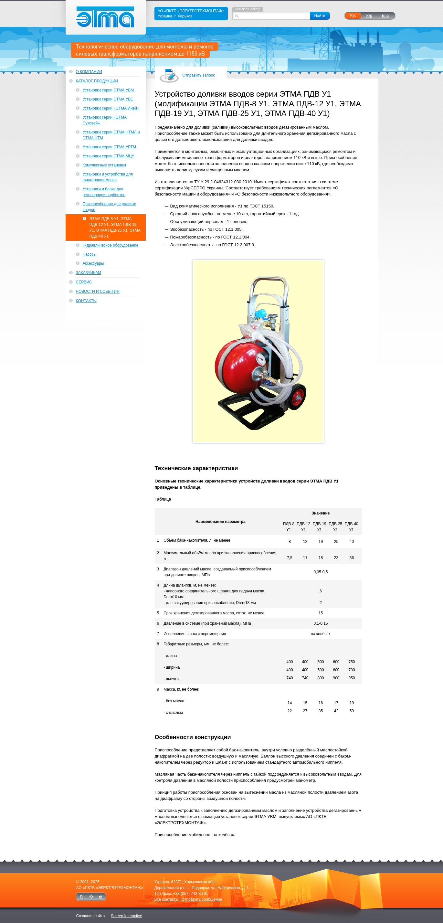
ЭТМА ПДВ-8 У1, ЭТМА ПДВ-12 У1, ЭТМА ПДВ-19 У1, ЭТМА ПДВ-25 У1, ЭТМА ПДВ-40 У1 (115, 228)
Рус (353, 15)
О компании (89, 71)
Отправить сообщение (202, 899)
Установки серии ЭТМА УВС (108, 99)
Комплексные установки (104, 165)
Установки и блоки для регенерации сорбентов (104, 192)
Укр (369, 15)
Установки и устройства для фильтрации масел (108, 177)
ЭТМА (105, 17)
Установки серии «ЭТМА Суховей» (105, 120)
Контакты (86, 301)
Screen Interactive (126, 916)
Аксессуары (93, 263)
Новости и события (98, 291)
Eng (385, 15)
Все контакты (166, 899)
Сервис (84, 282)
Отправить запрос (199, 75)
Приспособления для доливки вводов (109, 207)
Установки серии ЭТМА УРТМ (109, 147)
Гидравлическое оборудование (111, 245)
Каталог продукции (97, 81)
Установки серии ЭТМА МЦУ (108, 156)
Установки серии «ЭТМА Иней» (111, 108)
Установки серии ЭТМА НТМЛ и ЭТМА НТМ (111, 135)
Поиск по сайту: (248, 9)
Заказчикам (88, 273)
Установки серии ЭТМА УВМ (108, 90)
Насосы (90, 254)
